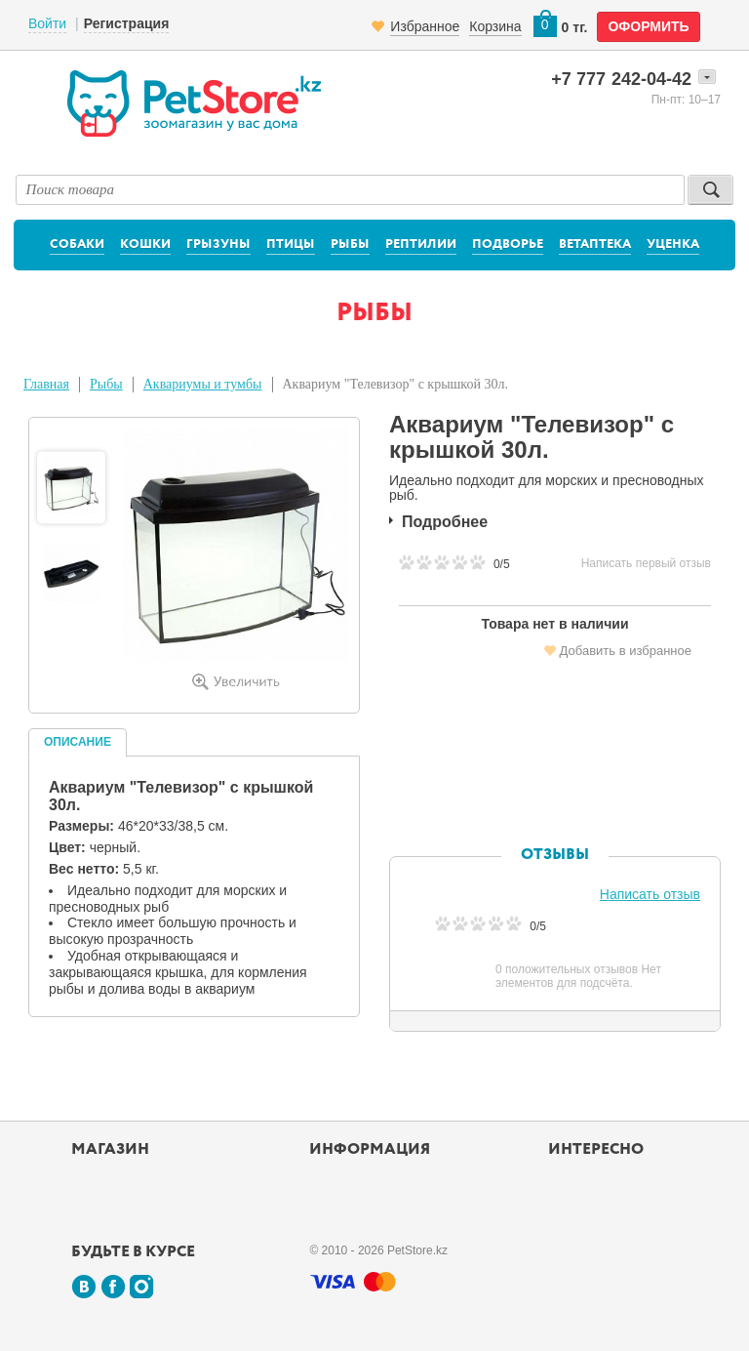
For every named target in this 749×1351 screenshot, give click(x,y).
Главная (46, 384)
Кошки (145, 244)
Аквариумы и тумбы (202, 384)
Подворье (507, 244)
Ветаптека (595, 244)
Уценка (673, 244)
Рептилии (420, 244)
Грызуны (218, 244)
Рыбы (350, 244)
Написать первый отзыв (646, 563)
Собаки (77, 244)
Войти (47, 23)
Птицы (290, 244)
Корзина (495, 26)
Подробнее (445, 521)
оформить (648, 26)
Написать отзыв (650, 894)
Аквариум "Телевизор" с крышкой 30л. (395, 384)
